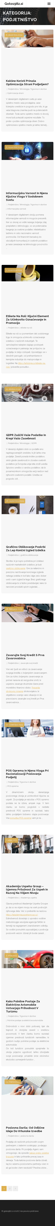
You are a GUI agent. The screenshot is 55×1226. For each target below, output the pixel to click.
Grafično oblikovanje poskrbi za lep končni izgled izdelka (25, 548)
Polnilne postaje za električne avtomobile (25, 1020)
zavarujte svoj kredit (29, 663)
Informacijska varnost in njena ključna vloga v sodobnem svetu (27, 196)
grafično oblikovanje (29, 555)
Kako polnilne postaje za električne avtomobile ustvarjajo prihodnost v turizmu (23, 1006)
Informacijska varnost (16, 209)
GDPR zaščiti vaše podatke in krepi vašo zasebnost (26, 436)
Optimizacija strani (15, 93)
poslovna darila (27, 1136)
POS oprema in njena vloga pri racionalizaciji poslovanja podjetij (27, 774)
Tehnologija (24, 89)
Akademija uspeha (29, 898)
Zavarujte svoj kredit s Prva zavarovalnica (25, 656)
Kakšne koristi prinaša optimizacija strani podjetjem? (27, 82)
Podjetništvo (13, 89)
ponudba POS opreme (20, 818)
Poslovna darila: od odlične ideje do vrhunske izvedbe (25, 1129)
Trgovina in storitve (38, 89)
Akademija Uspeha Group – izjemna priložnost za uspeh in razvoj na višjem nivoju (27, 890)
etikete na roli (26, 328)
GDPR (34, 443)
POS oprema (12, 786)
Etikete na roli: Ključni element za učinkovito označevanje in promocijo (27, 319)
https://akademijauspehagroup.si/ (22, 915)
